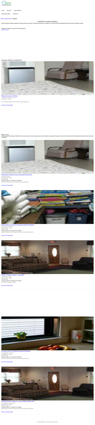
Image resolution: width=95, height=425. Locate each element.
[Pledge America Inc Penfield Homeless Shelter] (47, 83)
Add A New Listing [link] (5, 14)
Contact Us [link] (15, 14)
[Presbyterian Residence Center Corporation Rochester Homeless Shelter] (47, 163)
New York (8, 18)
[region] (47, 46)
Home (2, 18)
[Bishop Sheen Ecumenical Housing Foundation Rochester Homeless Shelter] (47, 213)
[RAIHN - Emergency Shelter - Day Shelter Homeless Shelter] (47, 263)
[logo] (6, 3)
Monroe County (5, 29)
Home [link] (2, 10)
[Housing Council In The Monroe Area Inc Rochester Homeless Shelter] (47, 339)
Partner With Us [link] (17, 10)
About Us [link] (9, 10)
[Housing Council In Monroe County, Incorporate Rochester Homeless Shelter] (47, 390)
